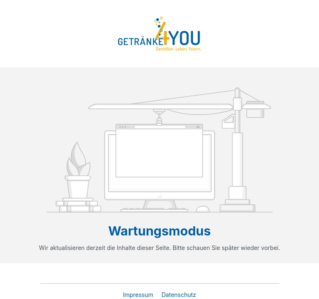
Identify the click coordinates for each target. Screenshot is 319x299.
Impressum (139, 294)
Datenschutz (179, 294)
